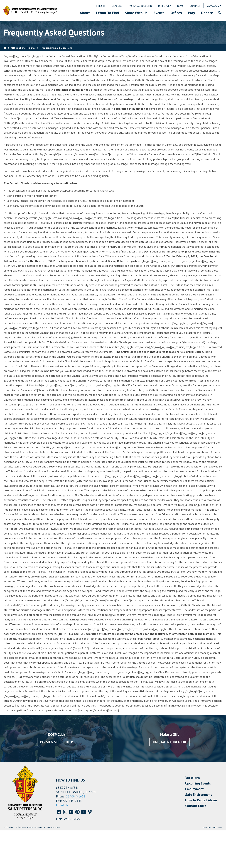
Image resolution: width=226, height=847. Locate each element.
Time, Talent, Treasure (169, 742)
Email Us (62, 805)
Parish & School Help (56, 742)
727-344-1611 (75, 796)
